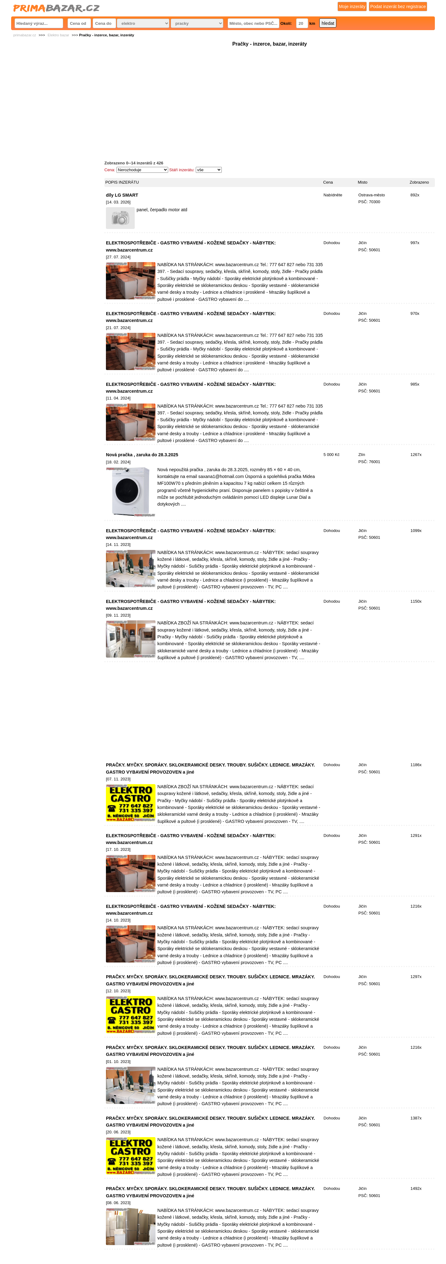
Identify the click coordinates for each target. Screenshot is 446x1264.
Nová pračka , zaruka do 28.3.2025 (142, 454)
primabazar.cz (24, 35)
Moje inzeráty (352, 6)
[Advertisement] (269, 91)
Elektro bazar (58, 35)
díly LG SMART (122, 195)
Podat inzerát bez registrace (398, 6)
